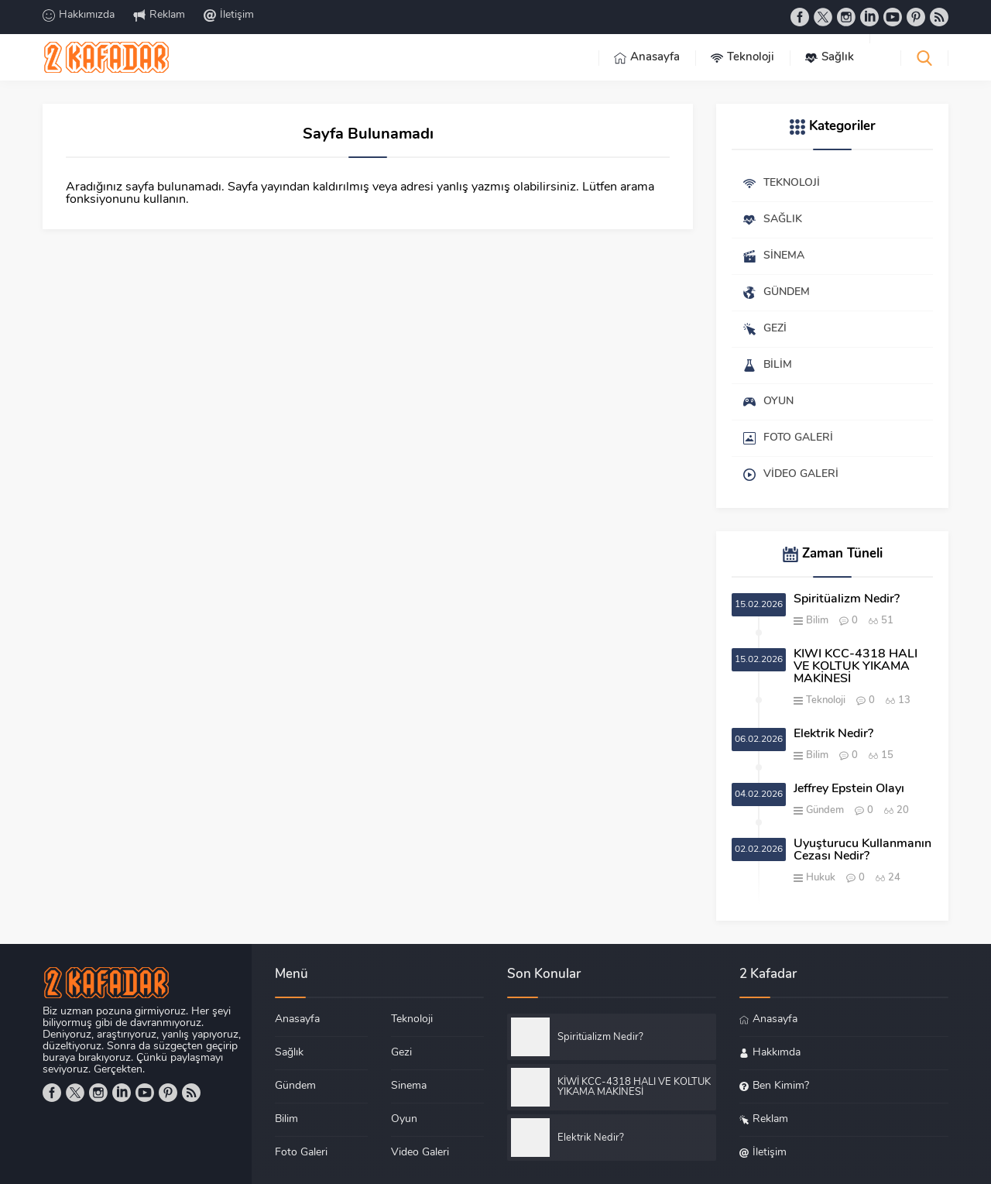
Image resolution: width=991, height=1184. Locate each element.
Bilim (817, 621)
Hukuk (820, 878)
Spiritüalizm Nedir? (847, 599)
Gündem (825, 810)
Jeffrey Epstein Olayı (849, 789)
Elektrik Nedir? (833, 734)
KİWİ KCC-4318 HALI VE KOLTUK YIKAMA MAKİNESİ (855, 666)
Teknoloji (825, 700)
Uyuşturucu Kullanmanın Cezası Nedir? (862, 850)
